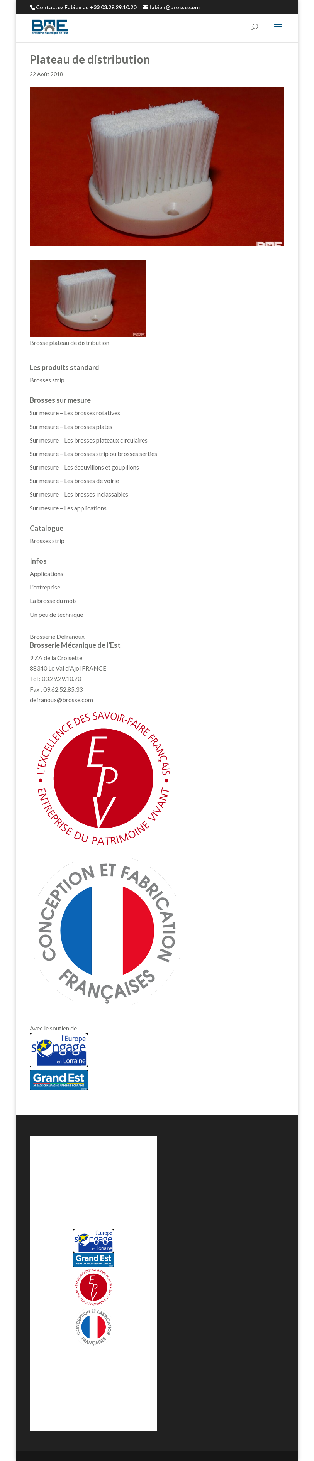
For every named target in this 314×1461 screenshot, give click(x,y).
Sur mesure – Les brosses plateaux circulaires (89, 440)
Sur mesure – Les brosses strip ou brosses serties (93, 453)
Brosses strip (47, 379)
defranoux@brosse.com (61, 699)
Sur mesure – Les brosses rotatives (75, 412)
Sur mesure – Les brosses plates (71, 426)
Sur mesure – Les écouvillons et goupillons (84, 467)
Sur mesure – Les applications (68, 508)
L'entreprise (45, 587)
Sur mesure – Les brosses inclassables (79, 494)
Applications (46, 573)
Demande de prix (60, 1367)
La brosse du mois (53, 600)
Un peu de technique (56, 614)
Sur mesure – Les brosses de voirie (74, 480)
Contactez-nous (113, 1367)
